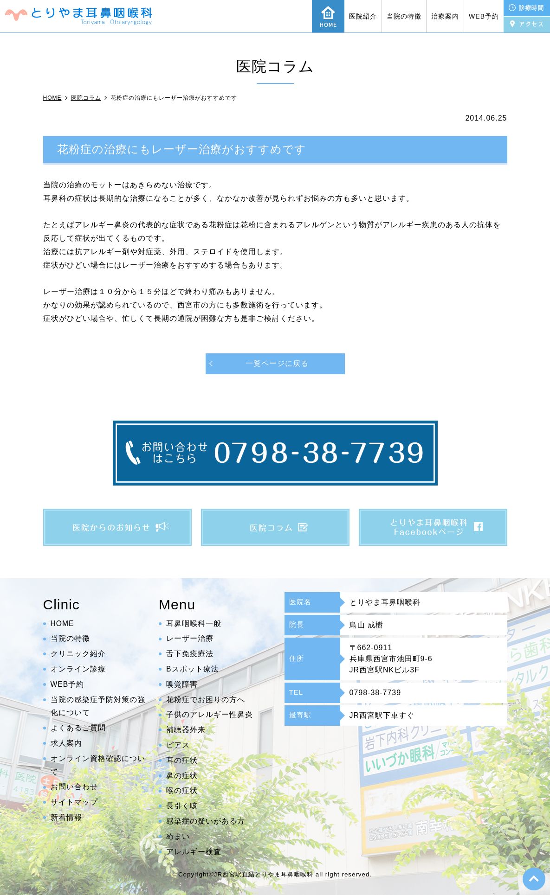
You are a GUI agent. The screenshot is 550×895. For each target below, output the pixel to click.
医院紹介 (363, 16)
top (533, 878)
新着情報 (66, 817)
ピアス (178, 745)
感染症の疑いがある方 (205, 821)
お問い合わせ (74, 787)
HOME (63, 623)
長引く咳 (182, 806)
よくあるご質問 (78, 728)
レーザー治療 (190, 638)
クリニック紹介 (78, 654)
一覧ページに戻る (277, 363)
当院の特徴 (404, 16)
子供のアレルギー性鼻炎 (209, 714)
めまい (178, 836)
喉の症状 (182, 790)
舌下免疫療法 (190, 654)
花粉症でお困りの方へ (205, 699)
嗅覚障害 (182, 684)
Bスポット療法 (192, 669)
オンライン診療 (78, 669)
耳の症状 (182, 760)
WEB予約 (484, 16)
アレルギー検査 (193, 852)
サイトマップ (74, 802)
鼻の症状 (182, 776)
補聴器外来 (186, 730)
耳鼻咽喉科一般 (193, 623)
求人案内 (66, 743)
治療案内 (445, 16)
